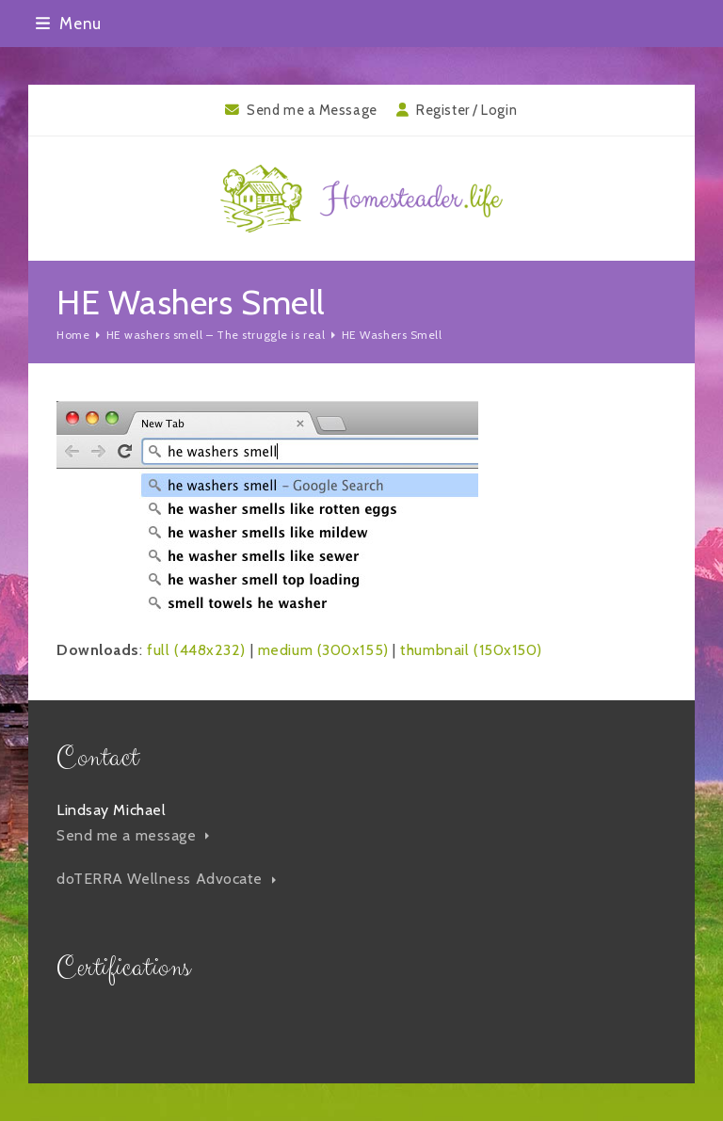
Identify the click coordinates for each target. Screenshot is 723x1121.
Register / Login (466, 110)
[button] (68, 23)
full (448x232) (196, 650)
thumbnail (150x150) (471, 650)
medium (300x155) (323, 650)
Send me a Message (312, 110)
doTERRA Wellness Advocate (166, 879)
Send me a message (132, 835)
